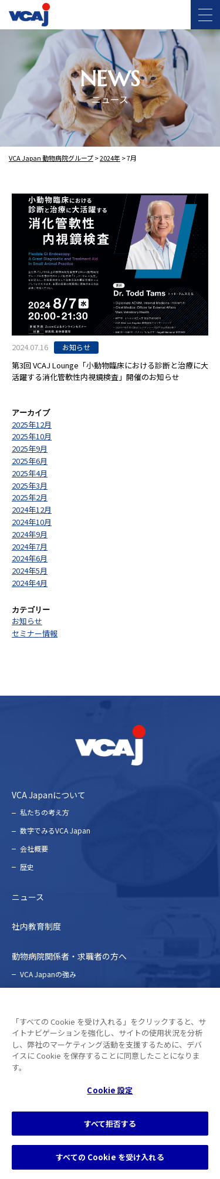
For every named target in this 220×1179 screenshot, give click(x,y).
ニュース (28, 897)
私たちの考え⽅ (44, 812)
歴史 (27, 867)
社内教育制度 (36, 926)
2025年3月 (30, 485)
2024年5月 (30, 570)
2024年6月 (30, 558)
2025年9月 (30, 448)
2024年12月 (32, 509)
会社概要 (34, 848)
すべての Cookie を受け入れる (110, 1157)
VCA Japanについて (49, 795)
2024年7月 (30, 546)
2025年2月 (30, 497)
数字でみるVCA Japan (55, 830)
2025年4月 (30, 473)
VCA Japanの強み (48, 974)
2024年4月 (30, 582)
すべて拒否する (110, 1123)
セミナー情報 (34, 633)
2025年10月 (32, 436)
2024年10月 (32, 521)
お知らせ (27, 620)
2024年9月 (30, 534)
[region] (110, 1083)
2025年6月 (30, 460)
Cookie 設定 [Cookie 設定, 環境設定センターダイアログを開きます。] (110, 1090)
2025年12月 (32, 424)
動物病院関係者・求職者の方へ (69, 956)
